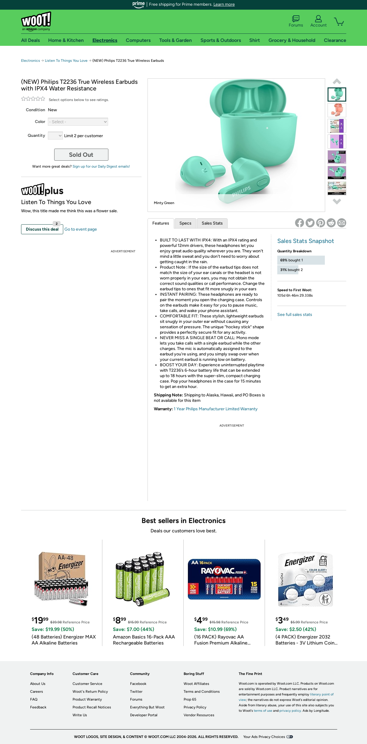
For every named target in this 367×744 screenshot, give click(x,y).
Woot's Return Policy (90, 691)
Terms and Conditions (202, 691)
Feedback (38, 707)
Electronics (30, 60)
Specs (185, 223)
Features (160, 223)
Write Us (80, 715)
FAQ (33, 699)
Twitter (136, 691)
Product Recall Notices (92, 707)
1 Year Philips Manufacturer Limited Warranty (216, 408)
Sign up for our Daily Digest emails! (101, 166)
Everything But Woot (147, 707)
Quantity (36, 135)
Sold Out (81, 154)
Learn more (224, 4)
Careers (36, 691)
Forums (296, 21)
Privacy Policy (195, 707)
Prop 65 (190, 699)
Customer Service (87, 684)
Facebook (138, 684)
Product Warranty (87, 699)
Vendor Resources (199, 715)
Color (40, 121)
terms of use (263, 711)
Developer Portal (143, 715)
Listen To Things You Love (66, 60)
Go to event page (80, 229)
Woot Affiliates (196, 684)
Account (318, 21)
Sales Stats (212, 223)
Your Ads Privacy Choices (264, 737)
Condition (35, 109)
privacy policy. (290, 711)
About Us (37, 684)
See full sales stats (294, 314)
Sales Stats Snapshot (305, 240)
